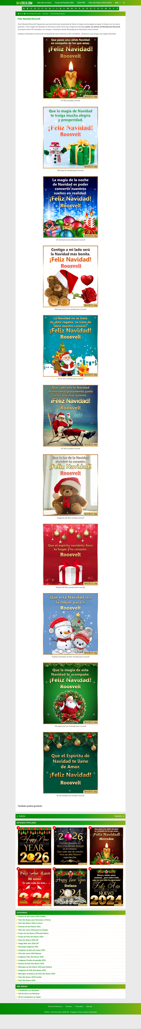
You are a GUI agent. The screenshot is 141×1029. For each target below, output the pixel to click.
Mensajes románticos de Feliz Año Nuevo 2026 (36, 974)
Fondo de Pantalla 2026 (64, 3)
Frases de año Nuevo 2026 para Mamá (33, 933)
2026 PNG (81, 3)
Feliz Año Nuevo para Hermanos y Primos (34, 920)
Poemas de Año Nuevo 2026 (29, 926)
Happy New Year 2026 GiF (28, 943)
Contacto (68, 1006)
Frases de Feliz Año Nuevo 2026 (30, 937)
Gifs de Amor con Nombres (29, 994)
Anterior (22, 816)
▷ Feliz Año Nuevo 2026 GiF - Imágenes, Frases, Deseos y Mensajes (73, 1012)
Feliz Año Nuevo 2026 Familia (30, 977)
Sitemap (89, 1006)
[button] (24, 8)
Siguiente (118, 816)
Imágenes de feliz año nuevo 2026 (31, 950)
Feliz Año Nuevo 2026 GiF (28, 940)
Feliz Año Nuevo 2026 (26, 980)
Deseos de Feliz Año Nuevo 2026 (31, 964)
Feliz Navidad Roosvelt (29, 18)
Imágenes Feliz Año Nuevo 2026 (31, 957)
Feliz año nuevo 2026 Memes (29, 953)
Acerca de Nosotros (55, 1006)
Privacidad (79, 1006)
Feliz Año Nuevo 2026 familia (100, 3)
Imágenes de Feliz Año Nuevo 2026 (32, 970)
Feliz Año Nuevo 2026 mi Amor (30, 923)
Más (118, 2)
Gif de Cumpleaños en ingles (29, 997)
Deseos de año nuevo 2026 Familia (32, 916)
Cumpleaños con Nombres (28, 990)
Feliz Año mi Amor (44, 3)
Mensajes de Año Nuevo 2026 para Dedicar (35, 967)
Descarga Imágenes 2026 (28, 947)
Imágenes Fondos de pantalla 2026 (32, 960)
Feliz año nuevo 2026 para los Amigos (33, 930)
